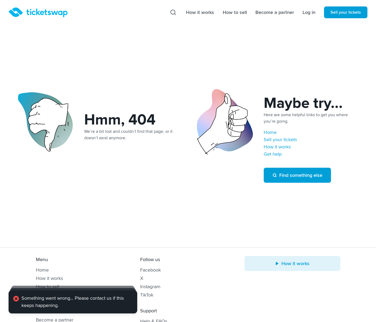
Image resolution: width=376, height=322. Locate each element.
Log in (309, 12)
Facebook (150, 270)
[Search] (173, 12)
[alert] (73, 301)
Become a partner (274, 12)
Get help (273, 154)
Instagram (150, 287)
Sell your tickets (345, 12)
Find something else (297, 175)
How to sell (235, 12)
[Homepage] (38, 12)
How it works (200, 12)
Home (270, 132)
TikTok (146, 295)
